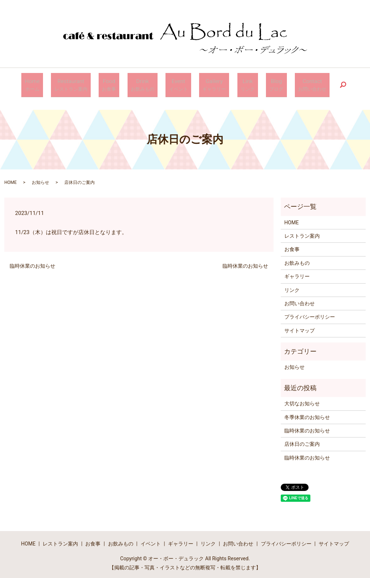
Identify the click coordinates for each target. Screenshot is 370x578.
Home (58, 84)
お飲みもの (297, 260)
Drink (150, 84)
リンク (292, 287)
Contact (287, 84)
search (315, 83)
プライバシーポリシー (309, 314)
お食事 (292, 246)
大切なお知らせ (302, 401)
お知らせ (40, 179)
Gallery (209, 84)
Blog (258, 84)
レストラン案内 (302, 233)
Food (123, 84)
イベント (151, 541)
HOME (10, 179)
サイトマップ (299, 328)
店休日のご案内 (302, 441)
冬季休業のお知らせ (307, 414)
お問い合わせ (299, 300)
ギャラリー (297, 273)
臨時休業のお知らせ (32, 263)
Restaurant (91, 84)
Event (180, 84)
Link (236, 84)
